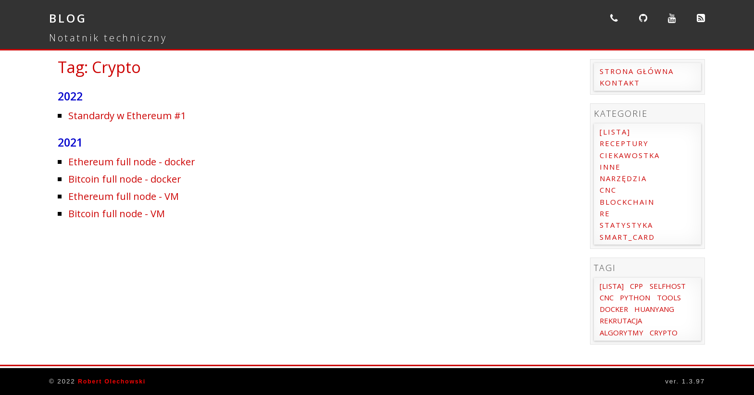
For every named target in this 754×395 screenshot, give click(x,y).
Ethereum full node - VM (128, 196)
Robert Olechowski (114, 381)
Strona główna (639, 71)
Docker (615, 320)
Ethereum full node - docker (137, 161)
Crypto (667, 344)
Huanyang (658, 320)
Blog (70, 17)
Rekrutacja (623, 332)
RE (605, 213)
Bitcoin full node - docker (130, 178)
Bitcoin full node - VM (121, 213)
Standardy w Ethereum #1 (133, 115)
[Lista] (616, 131)
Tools (651, 309)
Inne (611, 166)
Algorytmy (623, 344)
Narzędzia (625, 178)
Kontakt (621, 82)
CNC (609, 190)
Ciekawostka (632, 155)
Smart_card (629, 237)
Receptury (626, 143)
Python (616, 309)
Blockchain (629, 202)
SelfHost (619, 297)
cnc (652, 297)
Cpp (639, 286)
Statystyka (628, 225)
